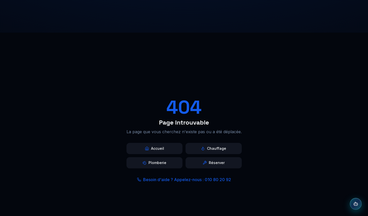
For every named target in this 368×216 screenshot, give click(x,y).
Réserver (214, 162)
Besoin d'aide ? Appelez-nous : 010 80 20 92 (184, 179)
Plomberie (154, 162)
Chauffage (213, 148)
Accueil (154, 148)
